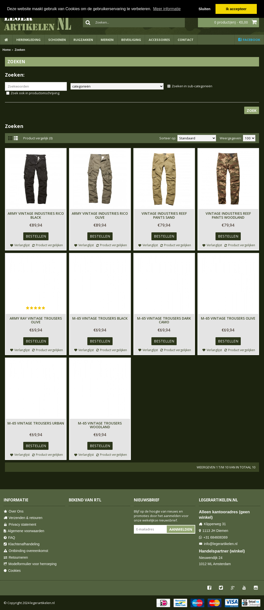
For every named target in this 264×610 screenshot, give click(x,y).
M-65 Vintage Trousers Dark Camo (164, 320)
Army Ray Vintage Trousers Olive (36, 320)
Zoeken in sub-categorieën (192, 86)
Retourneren (16, 557)
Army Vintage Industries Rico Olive (100, 215)
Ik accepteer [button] (236, 9)
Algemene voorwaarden (24, 531)
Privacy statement (20, 524)
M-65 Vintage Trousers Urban (35, 423)
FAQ (9, 538)
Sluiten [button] (204, 9)
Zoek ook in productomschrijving (35, 93)
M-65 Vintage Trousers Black (100, 318)
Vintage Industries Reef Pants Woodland (228, 215)
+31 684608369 (213, 537)
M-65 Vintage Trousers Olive (228, 318)
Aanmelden (180, 529)
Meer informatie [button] (167, 9)
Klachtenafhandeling (22, 544)
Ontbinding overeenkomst (26, 551)
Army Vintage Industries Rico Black (36, 215)
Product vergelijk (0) (37, 138)
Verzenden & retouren (23, 518)
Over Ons (14, 511)
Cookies (12, 571)
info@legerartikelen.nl (218, 544)
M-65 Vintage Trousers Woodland (100, 425)
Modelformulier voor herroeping (30, 564)
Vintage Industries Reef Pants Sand (164, 215)
